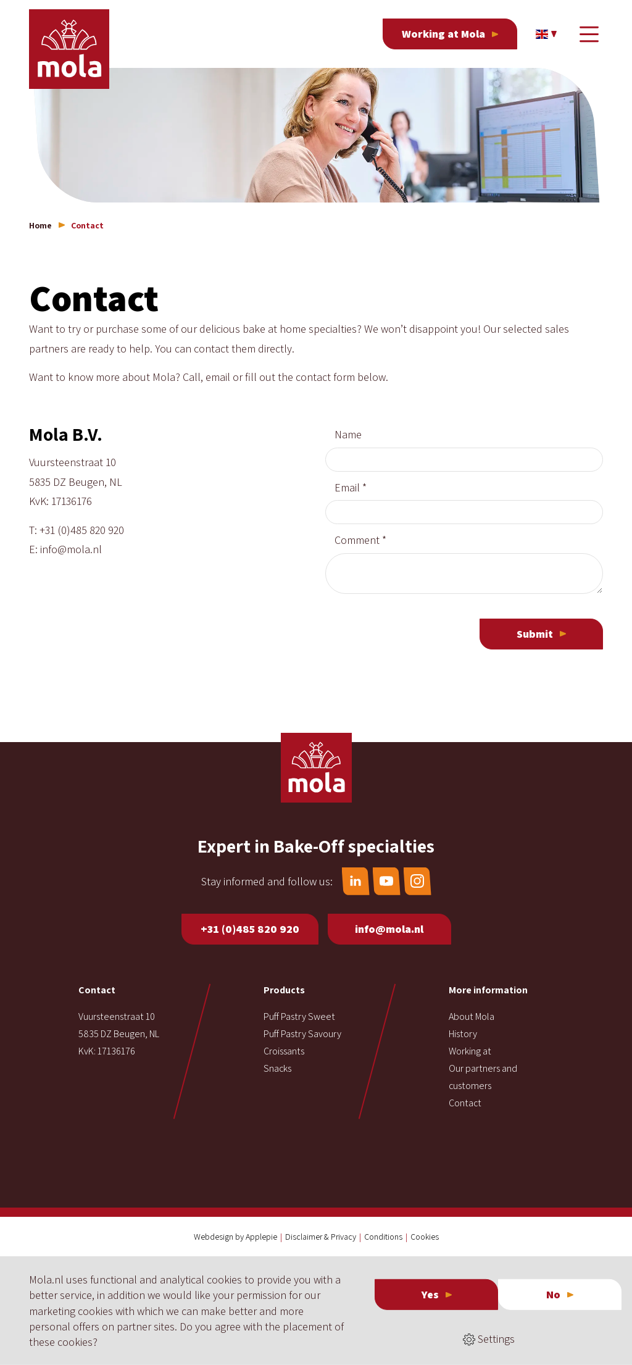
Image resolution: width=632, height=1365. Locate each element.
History (463, 1033)
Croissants (284, 1051)
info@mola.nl (71, 549)
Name (348, 434)
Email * (351, 487)
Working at (470, 1051)
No (553, 1294)
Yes (430, 1294)
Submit (535, 634)
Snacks (277, 1068)
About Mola (471, 1016)
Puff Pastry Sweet (299, 1016)
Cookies (424, 1236)
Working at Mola (443, 34)
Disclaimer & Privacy (320, 1236)
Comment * (360, 540)
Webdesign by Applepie (235, 1236)
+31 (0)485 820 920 (82, 530)
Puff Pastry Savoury (302, 1033)
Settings (489, 1339)
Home (40, 225)
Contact (465, 1102)
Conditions (383, 1236)
